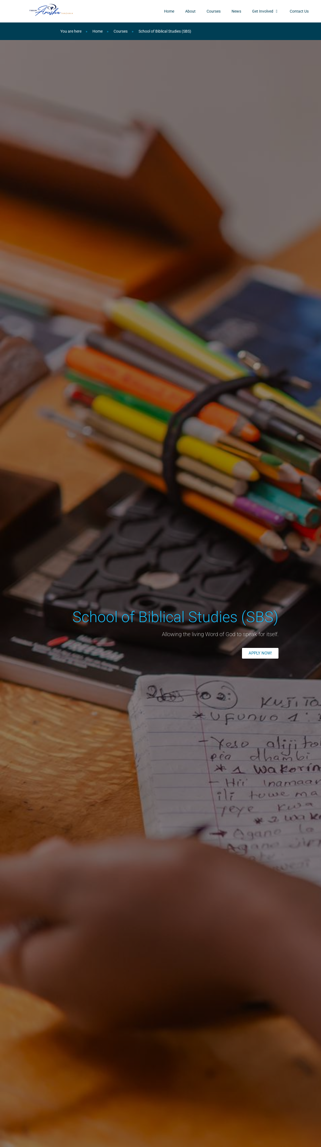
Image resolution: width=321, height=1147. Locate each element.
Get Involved (265, 11)
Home (169, 11)
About (190, 11)
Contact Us (299, 11)
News (236, 11)
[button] (260, 653)
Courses (214, 11)
